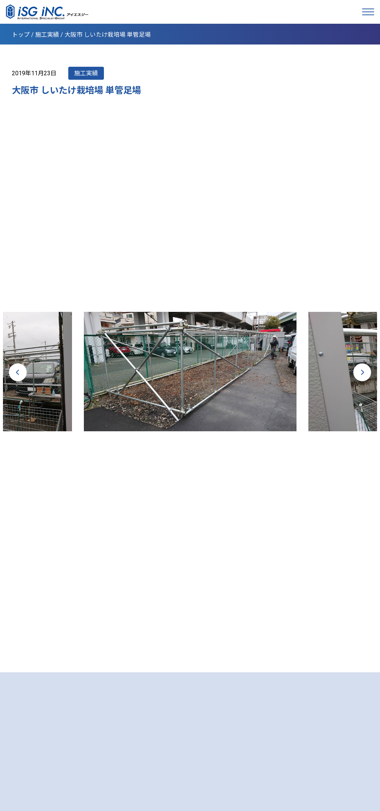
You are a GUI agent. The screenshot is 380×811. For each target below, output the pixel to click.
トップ (21, 34)
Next (362, 372)
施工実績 (47, 34)
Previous (18, 372)
